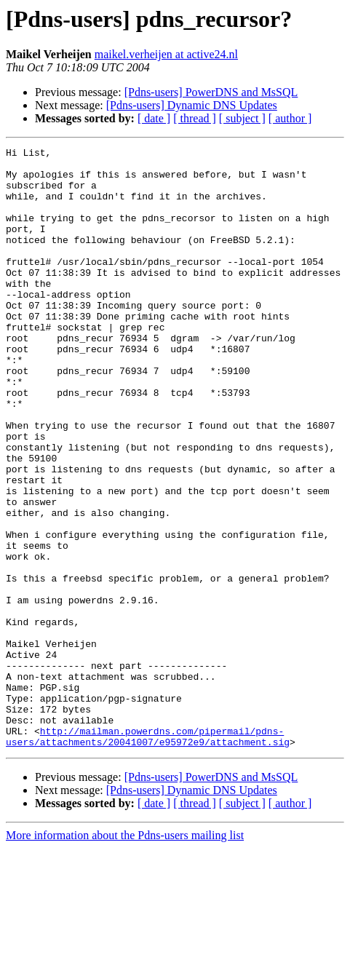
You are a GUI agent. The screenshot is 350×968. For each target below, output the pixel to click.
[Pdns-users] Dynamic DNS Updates (191, 105)
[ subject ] (242, 118)
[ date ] (154, 118)
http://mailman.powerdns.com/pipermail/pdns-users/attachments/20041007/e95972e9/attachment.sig (148, 855)
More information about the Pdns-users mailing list (125, 955)
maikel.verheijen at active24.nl (166, 54)
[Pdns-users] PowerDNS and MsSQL (211, 92)
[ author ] (290, 118)
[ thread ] (194, 118)
